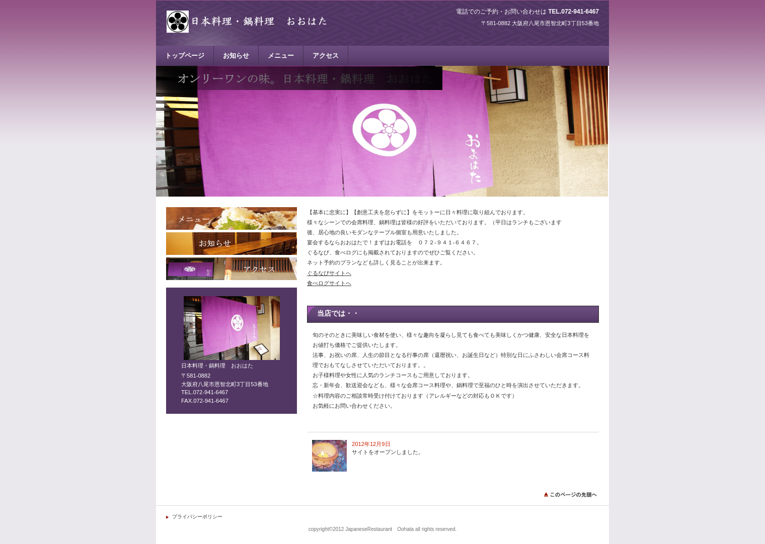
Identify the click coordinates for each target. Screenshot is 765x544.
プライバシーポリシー (197, 516)
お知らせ (231, 243)
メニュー (231, 218)
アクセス (231, 268)
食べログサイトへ (329, 283)
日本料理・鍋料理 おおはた (266, 21)
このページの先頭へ (571, 494)
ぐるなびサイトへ (329, 273)
